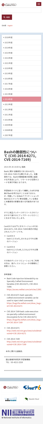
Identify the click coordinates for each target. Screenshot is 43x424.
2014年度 (8, 99)
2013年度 (8, 104)
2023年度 (8, 52)
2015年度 (8, 94)
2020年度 (8, 68)
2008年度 (8, 130)
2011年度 (8, 114)
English (10, 25)
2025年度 (8, 42)
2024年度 (8, 47)
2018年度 (8, 78)
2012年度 (8, 109)
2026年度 (8, 37)
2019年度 (8, 73)
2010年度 (8, 119)
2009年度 (8, 125)
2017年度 (8, 83)
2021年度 (8, 63)
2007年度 (8, 135)
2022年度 (8, 58)
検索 (6, 17)
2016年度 (8, 88)
